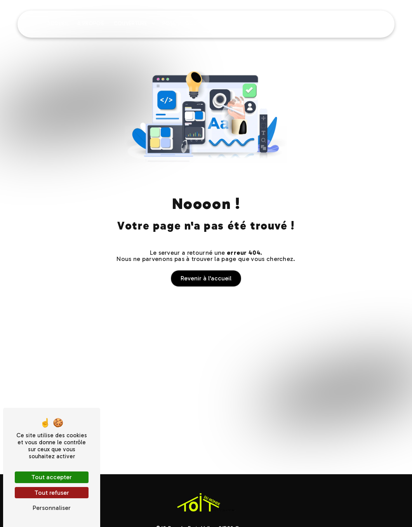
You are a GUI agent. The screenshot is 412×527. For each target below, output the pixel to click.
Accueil (58, 23)
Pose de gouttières (189, 23)
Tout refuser (52, 492)
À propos (90, 23)
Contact (368, 23)
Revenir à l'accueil (206, 278)
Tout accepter (51, 477)
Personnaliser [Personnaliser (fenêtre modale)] (52, 507)
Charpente (275, 23)
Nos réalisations (323, 23)
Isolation (238, 23)
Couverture (131, 23)
